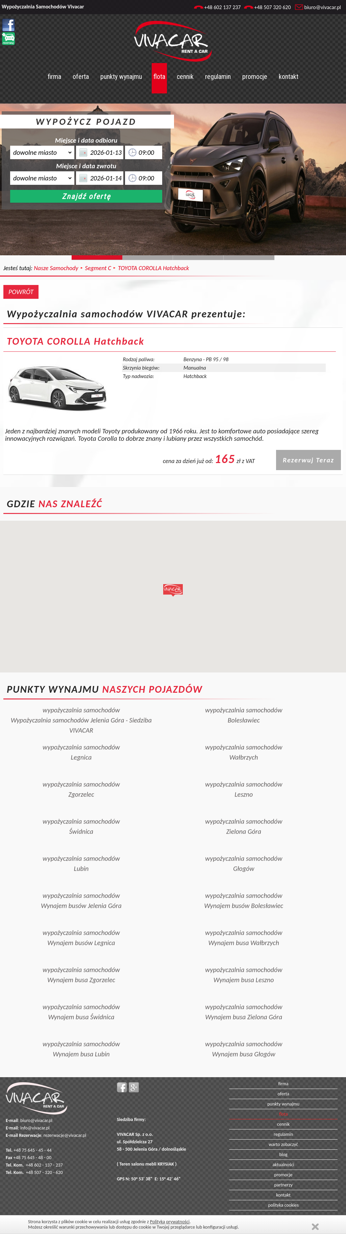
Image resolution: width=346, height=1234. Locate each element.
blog (283, 1154)
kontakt (288, 77)
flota (159, 77)
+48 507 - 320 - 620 (44, 1172)
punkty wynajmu (121, 77)
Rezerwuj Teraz (308, 460)
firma (54, 77)
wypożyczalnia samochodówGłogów (243, 851)
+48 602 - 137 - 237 (44, 1165)
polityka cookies (283, 1205)
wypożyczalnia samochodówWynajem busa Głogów (243, 1037)
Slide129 (249, 257)
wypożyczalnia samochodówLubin (81, 851)
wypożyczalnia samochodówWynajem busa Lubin (81, 1037)
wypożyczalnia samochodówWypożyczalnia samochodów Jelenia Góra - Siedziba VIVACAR (81, 708)
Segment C (98, 268)
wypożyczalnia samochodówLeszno (243, 777)
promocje (254, 77)
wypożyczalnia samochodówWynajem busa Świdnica (81, 1000)
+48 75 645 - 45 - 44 (33, 1150)
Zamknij (315, 1227)
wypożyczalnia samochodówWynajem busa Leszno (243, 962)
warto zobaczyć (283, 1144)
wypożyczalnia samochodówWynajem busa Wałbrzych (243, 925)
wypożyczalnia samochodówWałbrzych (243, 740)
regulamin (218, 77)
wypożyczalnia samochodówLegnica (81, 740)
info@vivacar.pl (35, 1128)
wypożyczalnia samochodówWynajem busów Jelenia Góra (81, 888)
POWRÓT (20, 292)
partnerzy (283, 1185)
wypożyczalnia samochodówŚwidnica (81, 814)
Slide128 (198, 257)
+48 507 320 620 (272, 7)
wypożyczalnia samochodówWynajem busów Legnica (81, 925)
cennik (185, 77)
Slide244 (147, 257)
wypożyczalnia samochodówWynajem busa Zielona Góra (243, 1000)
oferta (81, 77)
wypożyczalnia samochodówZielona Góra (243, 814)
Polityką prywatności (170, 1222)
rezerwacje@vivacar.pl (65, 1135)
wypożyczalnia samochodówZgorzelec (81, 777)
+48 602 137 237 (222, 7)
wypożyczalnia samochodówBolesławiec (243, 703)
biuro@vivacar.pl (322, 7)
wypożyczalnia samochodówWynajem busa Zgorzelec (81, 962)
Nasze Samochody (56, 268)
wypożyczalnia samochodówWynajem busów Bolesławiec (243, 888)
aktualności (283, 1165)
